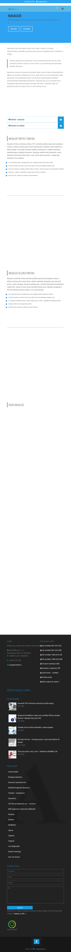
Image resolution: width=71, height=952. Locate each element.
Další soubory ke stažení (49, 682)
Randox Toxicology (14, 852)
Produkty (26, 29)
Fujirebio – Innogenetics (16, 793)
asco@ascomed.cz (15, 665)
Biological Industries (15, 777)
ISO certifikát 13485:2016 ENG (51, 659)
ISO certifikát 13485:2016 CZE (51, 655)
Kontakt (14, 29)
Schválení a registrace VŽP (50, 668)
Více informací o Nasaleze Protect (23, 188)
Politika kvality (46, 677)
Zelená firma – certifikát (49, 673)
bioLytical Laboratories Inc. (17, 782)
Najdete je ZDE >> (20, 914)
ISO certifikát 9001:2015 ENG (51, 650)
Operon (10, 830)
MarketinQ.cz (41, 949)
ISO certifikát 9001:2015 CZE (50, 646)
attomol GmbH (13, 772)
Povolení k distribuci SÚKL (50, 664)
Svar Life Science (14, 857)
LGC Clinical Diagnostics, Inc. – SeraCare (22, 804)
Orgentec (11, 836)
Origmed (11, 841)
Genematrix (12, 798)
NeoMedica (12, 825)
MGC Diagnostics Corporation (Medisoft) (21, 809)
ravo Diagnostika (14, 846)
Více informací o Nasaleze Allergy (23, 320)
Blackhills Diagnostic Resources (19, 788)
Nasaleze (11, 814)
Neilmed (11, 820)
